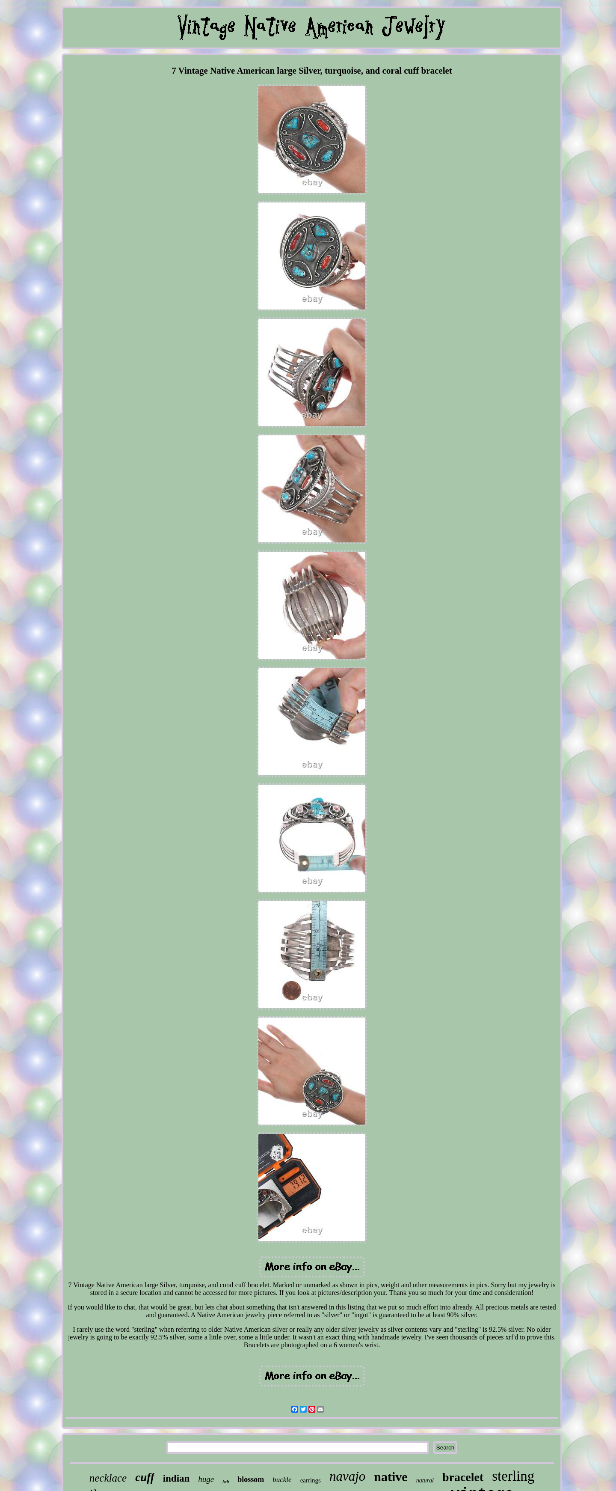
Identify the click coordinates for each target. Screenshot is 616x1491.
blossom (250, 1479)
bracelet (462, 1477)
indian (176, 1478)
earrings (310, 1480)
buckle (281, 1480)
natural (425, 1480)
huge (206, 1479)
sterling (513, 1476)
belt (225, 1481)
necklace (108, 1478)
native (390, 1477)
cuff (144, 1477)
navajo (347, 1476)
